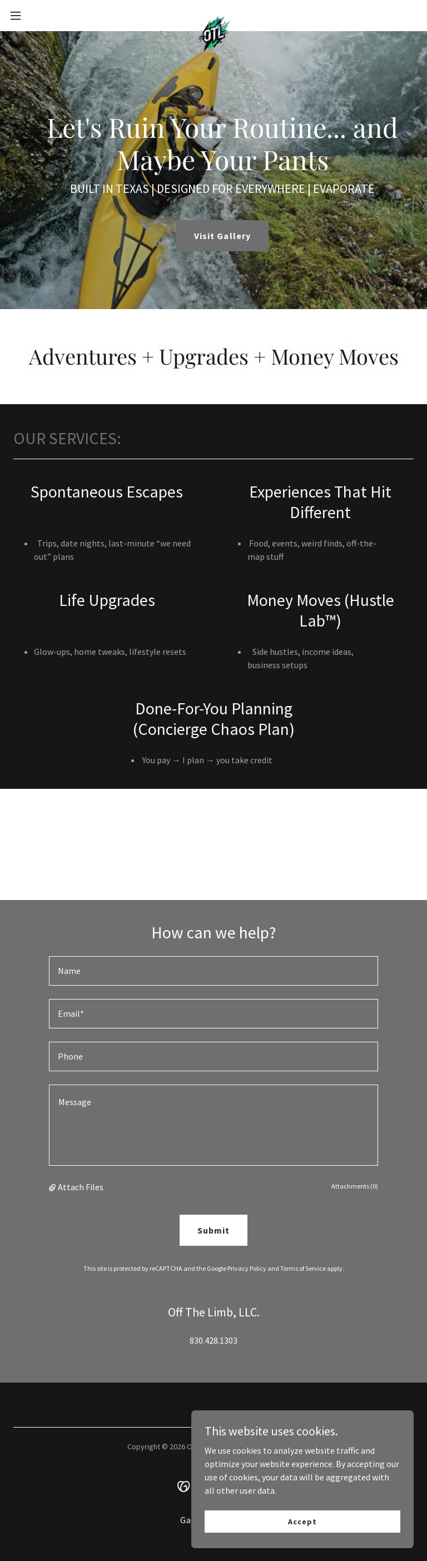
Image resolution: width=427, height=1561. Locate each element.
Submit (213, 1230)
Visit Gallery (222, 235)
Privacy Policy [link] (246, 1268)
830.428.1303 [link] (213, 1340)
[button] (35, 15)
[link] (213, 15)
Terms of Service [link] (303, 1268)
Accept (302, 1521)
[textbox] (213, 971)
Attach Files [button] (80, 1186)
